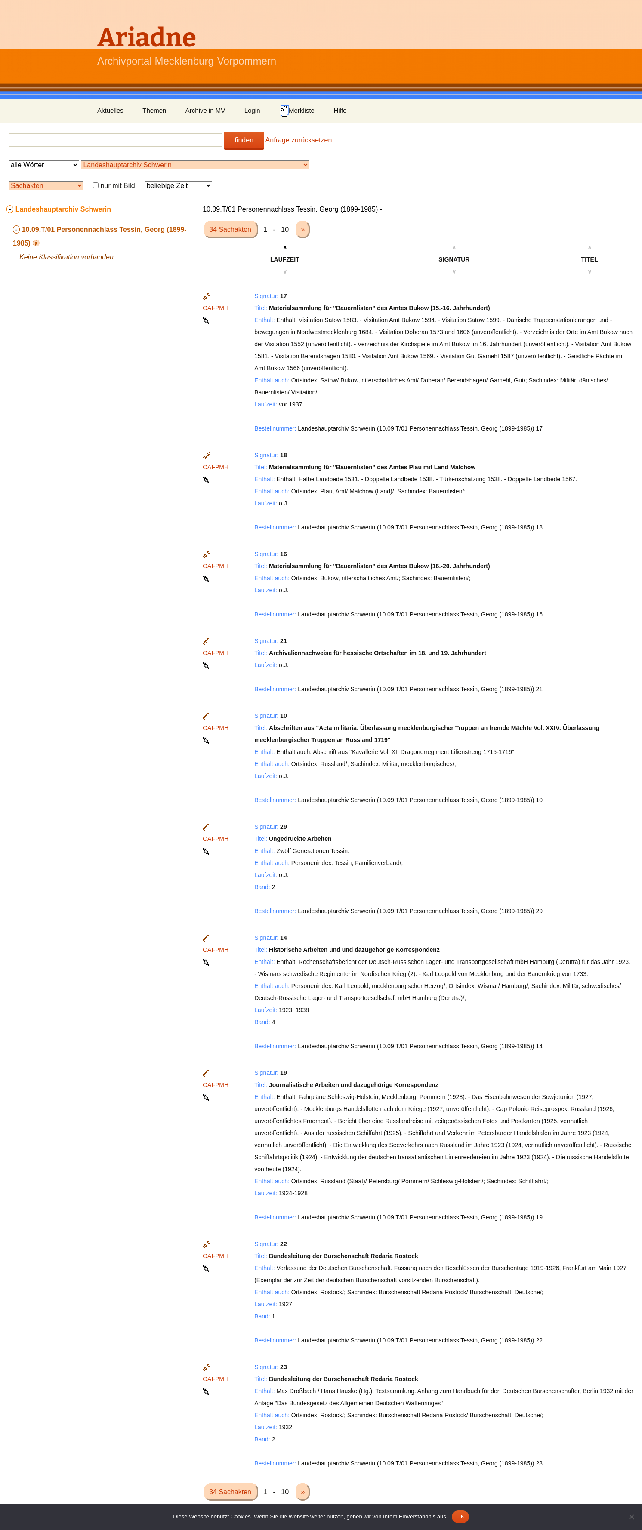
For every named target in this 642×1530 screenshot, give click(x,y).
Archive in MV (205, 110)
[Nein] (631, 1516)
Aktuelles (110, 110)
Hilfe (339, 110)
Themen (154, 110)
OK (460, 1516)
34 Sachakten (231, 229)
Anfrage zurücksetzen (298, 140)
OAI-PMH (215, 308)
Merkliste (297, 111)
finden (244, 140)
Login (252, 110)
